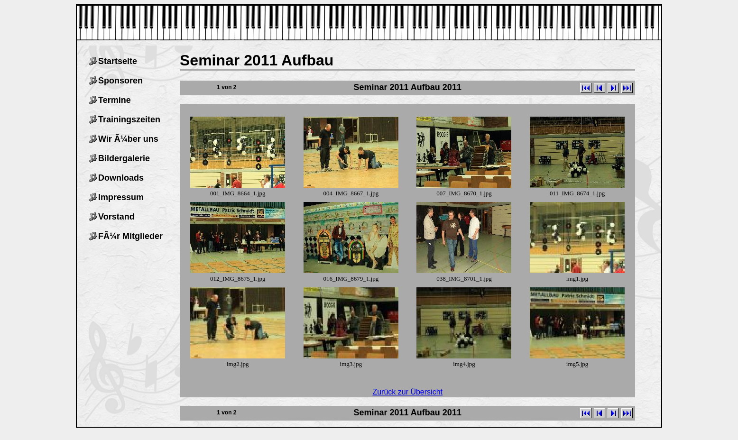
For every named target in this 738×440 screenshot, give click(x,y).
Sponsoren (120, 80)
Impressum (121, 197)
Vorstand (116, 216)
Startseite (117, 61)
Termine (114, 100)
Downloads (121, 178)
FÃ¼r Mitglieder (130, 236)
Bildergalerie (124, 158)
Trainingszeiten (129, 119)
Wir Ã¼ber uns (128, 139)
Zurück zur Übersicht (407, 392)
